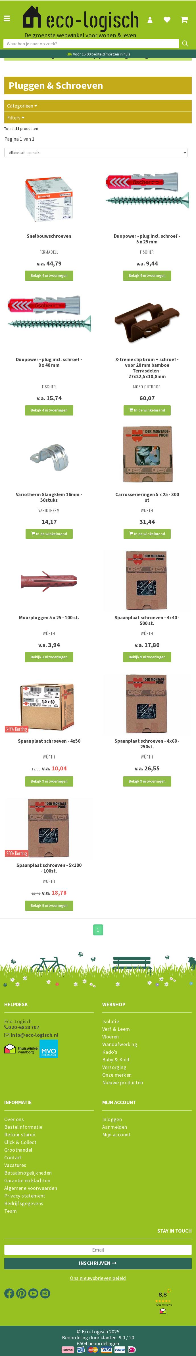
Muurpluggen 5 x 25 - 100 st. (49, 617)
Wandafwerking (119, 1044)
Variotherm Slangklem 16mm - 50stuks (49, 497)
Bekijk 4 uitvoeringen (49, 275)
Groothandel (18, 1150)
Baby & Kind (115, 1060)
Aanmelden (114, 1127)
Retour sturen (19, 1135)
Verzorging (114, 1067)
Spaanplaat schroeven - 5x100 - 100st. (49, 868)
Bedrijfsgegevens (23, 1203)
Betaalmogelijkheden (28, 1173)
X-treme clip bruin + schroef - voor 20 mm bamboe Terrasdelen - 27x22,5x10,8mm (147, 368)
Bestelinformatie (23, 1127)
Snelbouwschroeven (49, 236)
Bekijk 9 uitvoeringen (147, 656)
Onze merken (117, 1075)
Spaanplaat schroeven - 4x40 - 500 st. (147, 620)
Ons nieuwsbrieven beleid (98, 1278)
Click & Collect (20, 1142)
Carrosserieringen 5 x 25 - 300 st (147, 497)
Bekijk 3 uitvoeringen (49, 656)
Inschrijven (98, 1263)
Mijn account (116, 1135)
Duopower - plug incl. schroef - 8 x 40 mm (49, 362)
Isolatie (110, 1021)
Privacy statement (24, 1196)
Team (10, 1211)
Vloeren (110, 1037)
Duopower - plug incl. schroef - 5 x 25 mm (147, 239)
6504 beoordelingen (98, 1343)
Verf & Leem (116, 1029)
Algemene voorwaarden (30, 1188)
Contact (13, 1157)
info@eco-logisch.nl (31, 1035)
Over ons (14, 1119)
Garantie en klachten (27, 1180)
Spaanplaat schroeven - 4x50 (49, 741)
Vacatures (15, 1165)
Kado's (109, 1052)
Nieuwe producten (122, 1082)
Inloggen (112, 1119)
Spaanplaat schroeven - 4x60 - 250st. (147, 744)
